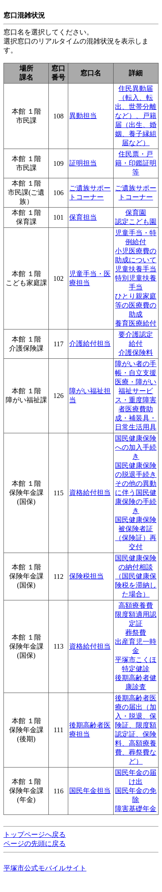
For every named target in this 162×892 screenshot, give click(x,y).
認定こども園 (135, 221)
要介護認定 (135, 334)
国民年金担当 (90, 790)
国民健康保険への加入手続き (135, 447)
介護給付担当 (90, 343)
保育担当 (83, 217)
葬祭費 (135, 632)
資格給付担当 (90, 492)
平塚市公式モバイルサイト (44, 868)
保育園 (135, 212)
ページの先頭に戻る (34, 843)
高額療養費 (135, 605)
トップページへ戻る (34, 834)
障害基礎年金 (135, 808)
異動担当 (83, 115)
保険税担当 (86, 576)
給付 (136, 343)
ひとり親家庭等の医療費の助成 (135, 305)
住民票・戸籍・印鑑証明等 (135, 163)
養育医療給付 (135, 323)
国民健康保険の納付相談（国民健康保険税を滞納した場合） (135, 576)
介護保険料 (135, 352)
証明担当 (83, 163)
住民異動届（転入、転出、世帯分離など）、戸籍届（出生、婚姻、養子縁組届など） (135, 115)
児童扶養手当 (135, 269)
